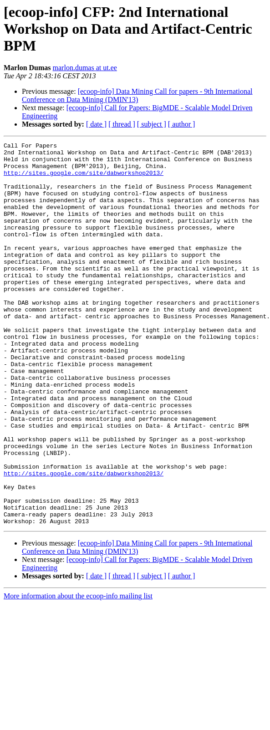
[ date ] (96, 124)
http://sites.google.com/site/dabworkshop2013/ (83, 179)
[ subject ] (151, 124)
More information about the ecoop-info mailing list (78, 672)
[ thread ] (121, 124)
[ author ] (181, 124)
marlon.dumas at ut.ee (85, 67)
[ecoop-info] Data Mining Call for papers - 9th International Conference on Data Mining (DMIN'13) (137, 95)
